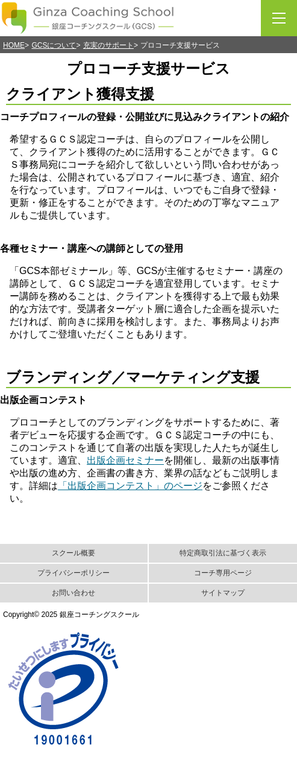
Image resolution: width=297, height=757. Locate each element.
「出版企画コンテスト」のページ (130, 486)
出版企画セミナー (125, 460)
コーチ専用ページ (223, 573)
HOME (14, 45)
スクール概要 (73, 553)
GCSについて (53, 45)
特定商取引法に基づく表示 (223, 553)
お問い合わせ (73, 593)
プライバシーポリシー (73, 573)
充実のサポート (108, 45)
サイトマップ (223, 593)
